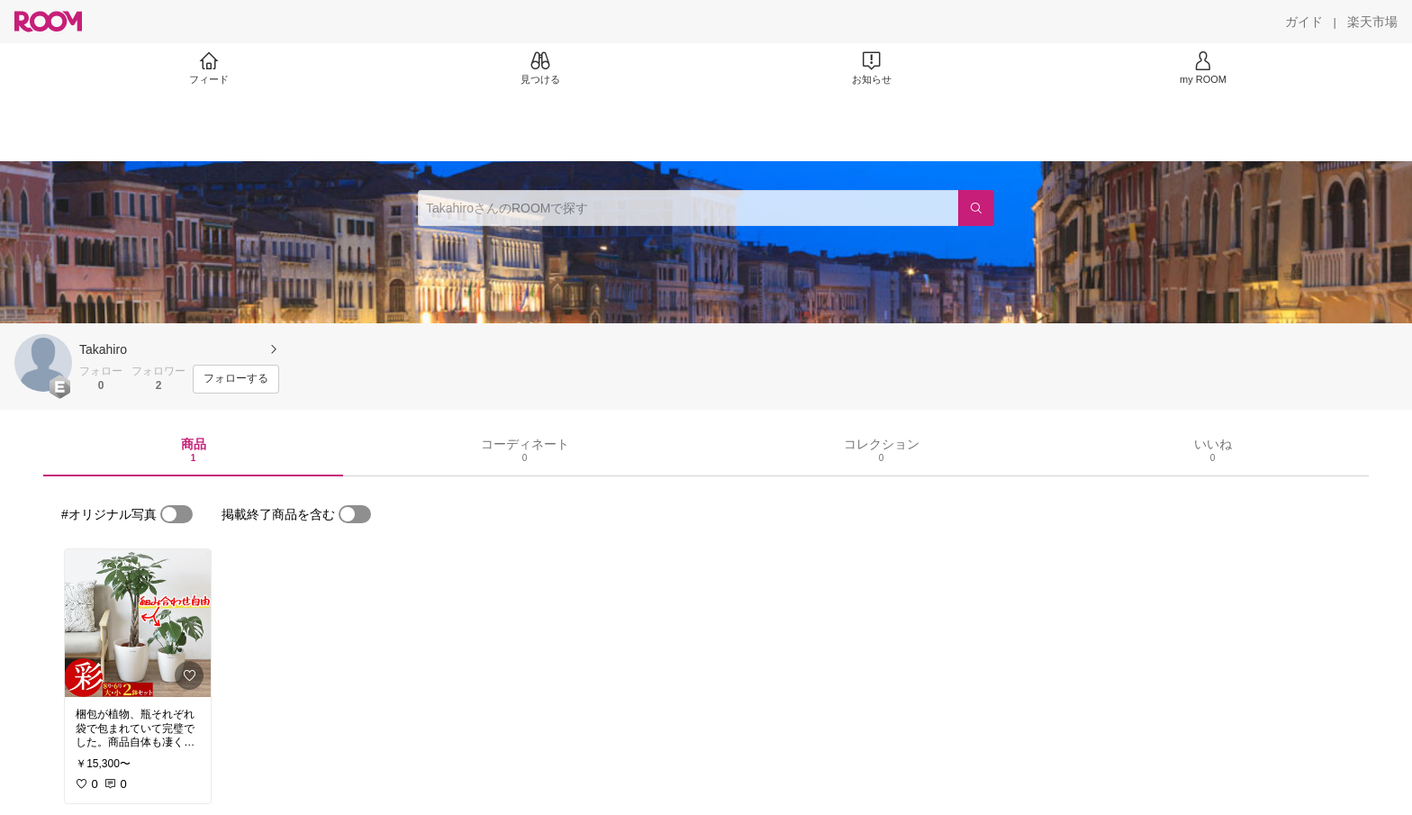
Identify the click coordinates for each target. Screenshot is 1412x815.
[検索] (976, 208)
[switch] (176, 514)
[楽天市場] (1372, 22)
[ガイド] (1304, 22)
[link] (138, 623)
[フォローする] (236, 379)
